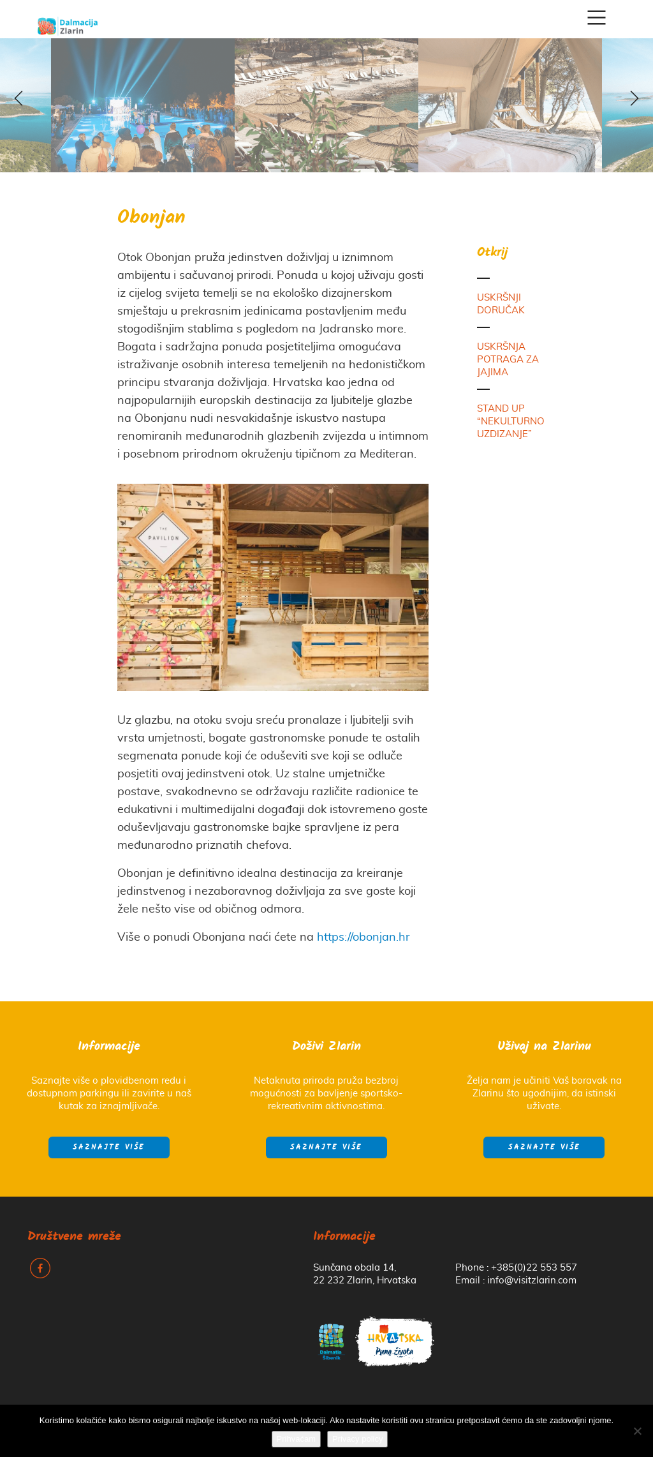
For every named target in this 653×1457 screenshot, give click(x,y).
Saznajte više (109, 1147)
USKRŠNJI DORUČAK (501, 304)
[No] (637, 1430)
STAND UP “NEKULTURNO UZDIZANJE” (511, 421)
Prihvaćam (296, 1439)
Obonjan (151, 218)
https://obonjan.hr (363, 937)
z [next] (634, 99)
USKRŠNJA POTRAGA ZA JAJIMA (508, 359)
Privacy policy (357, 1439)
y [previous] (19, 99)
